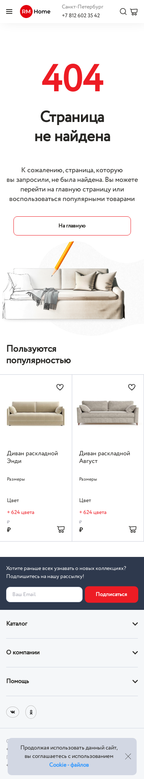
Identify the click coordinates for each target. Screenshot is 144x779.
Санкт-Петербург (82, 7)
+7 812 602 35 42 (81, 16)
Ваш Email (24, 594)
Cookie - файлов (69, 765)
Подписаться (111, 594)
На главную (72, 226)
